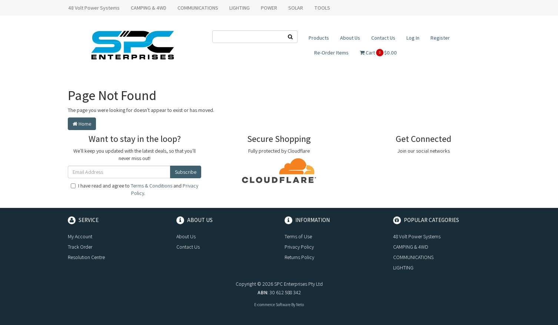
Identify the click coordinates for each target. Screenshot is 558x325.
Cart (378, 52)
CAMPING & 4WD (148, 7)
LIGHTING (239, 7)
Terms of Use (298, 236)
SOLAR (295, 7)
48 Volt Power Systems (94, 7)
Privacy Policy (299, 246)
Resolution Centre (86, 257)
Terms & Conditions (151, 185)
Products (319, 37)
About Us (350, 37)
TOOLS (322, 7)
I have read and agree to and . (134, 189)
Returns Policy (299, 257)
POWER (269, 7)
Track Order (80, 246)
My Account (80, 236)
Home (82, 123)
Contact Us (383, 37)
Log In (412, 37)
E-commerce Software (272, 304)
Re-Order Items (331, 52)
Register (440, 37)
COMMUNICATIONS (197, 7)
